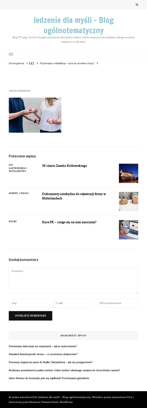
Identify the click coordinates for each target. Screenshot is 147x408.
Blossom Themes (40, 402)
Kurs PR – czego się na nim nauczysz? (69, 222)
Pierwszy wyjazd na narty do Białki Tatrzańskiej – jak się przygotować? (51, 362)
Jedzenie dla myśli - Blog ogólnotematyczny (64, 397)
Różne (13, 221)
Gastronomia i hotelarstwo (18, 170)
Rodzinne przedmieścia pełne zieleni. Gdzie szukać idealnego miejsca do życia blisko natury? (64, 370)
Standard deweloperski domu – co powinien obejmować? (43, 354)
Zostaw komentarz (19, 91)
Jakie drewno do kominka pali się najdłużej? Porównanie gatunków (49, 378)
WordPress (66, 402)
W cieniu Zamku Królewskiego (64, 166)
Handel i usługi (19, 193)
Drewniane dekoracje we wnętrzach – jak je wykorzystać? (43, 346)
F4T (31, 63)
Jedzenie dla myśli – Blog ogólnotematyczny (73, 25)
